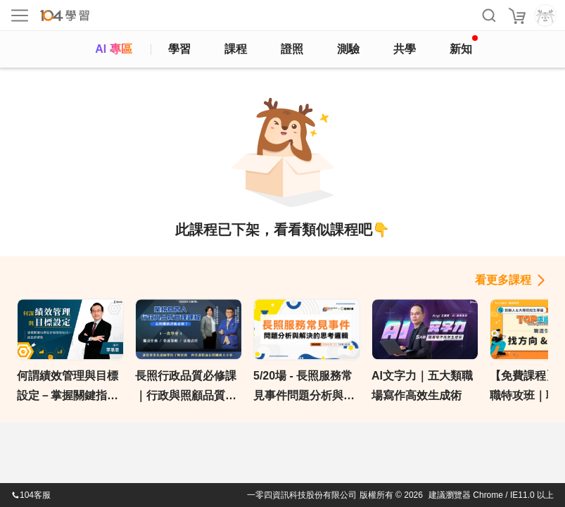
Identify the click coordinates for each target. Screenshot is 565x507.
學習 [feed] (179, 49)
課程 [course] (235, 49)
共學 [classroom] (404, 49)
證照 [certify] (292, 49)
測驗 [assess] (348, 49)
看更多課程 (503, 280)
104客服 (31, 495)
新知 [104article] (464, 45)
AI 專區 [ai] (113, 49)
